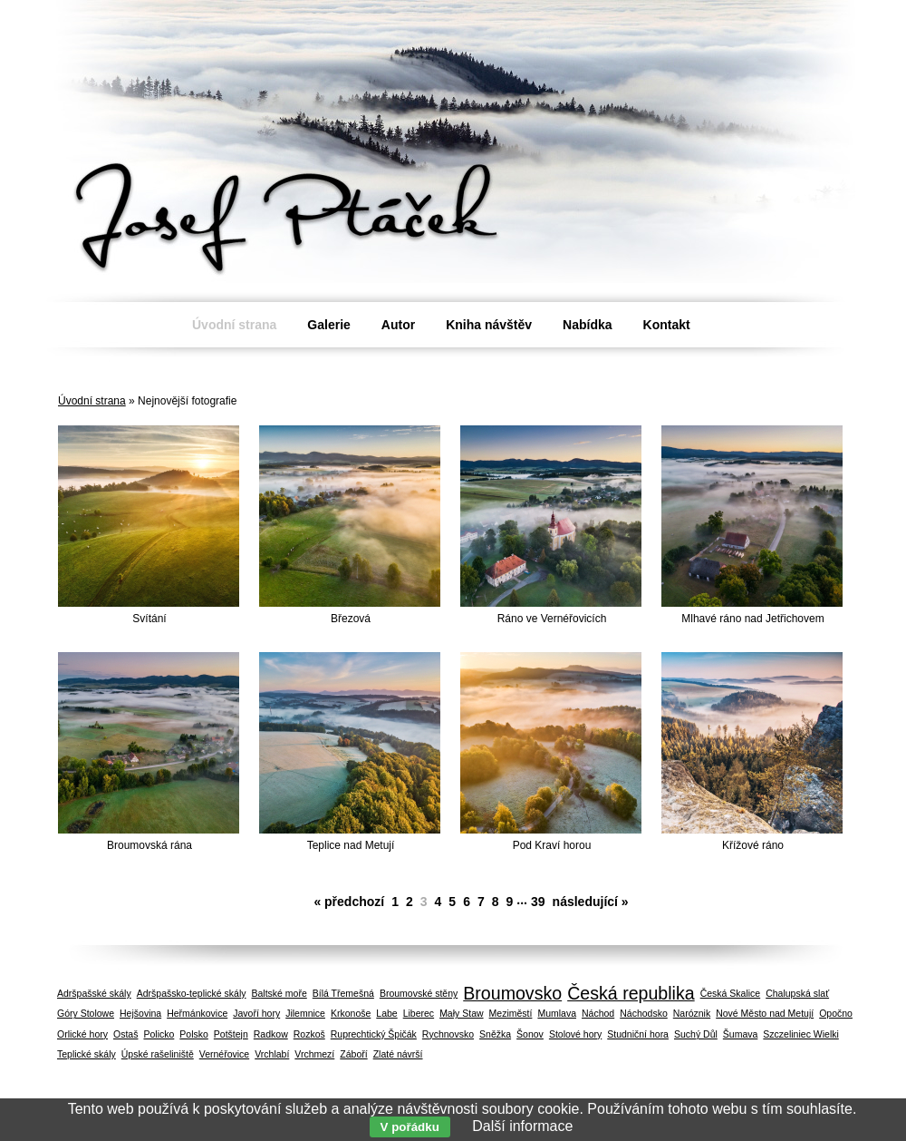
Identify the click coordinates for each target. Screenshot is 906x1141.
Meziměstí (511, 1013)
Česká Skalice (730, 993)
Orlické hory (82, 1034)
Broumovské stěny (419, 993)
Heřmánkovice (197, 1013)
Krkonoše (351, 1013)
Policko (158, 1034)
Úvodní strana (92, 401)
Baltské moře (279, 993)
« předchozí (348, 901)
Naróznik (691, 1013)
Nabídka (587, 324)
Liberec (418, 1013)
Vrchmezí (314, 1053)
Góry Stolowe (85, 1013)
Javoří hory (256, 1013)
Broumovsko (512, 993)
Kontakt (666, 324)
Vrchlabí (272, 1053)
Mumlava (556, 1013)
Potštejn (231, 1034)
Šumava (740, 1034)
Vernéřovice (224, 1053)
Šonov (530, 1034)
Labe (386, 1013)
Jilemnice (305, 1013)
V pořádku (410, 1127)
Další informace (522, 1126)
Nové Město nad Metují (765, 1013)
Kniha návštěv (489, 324)
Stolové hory (575, 1034)
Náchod (598, 1013)
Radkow (271, 1034)
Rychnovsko (448, 1034)
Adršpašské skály (94, 993)
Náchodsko (644, 1013)
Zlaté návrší (398, 1053)
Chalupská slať (797, 993)
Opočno (836, 1013)
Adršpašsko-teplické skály (191, 993)
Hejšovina (140, 1013)
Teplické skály (86, 1053)
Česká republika (631, 993)
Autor (398, 324)
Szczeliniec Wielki (800, 1034)
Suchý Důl (696, 1034)
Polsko (193, 1034)
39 (538, 901)
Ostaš (125, 1034)
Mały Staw (461, 1013)
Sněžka (495, 1034)
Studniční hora (638, 1034)
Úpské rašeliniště (157, 1053)
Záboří (353, 1053)
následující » (591, 901)
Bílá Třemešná (343, 993)
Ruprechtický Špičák (374, 1034)
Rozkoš (309, 1034)
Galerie (328, 324)
